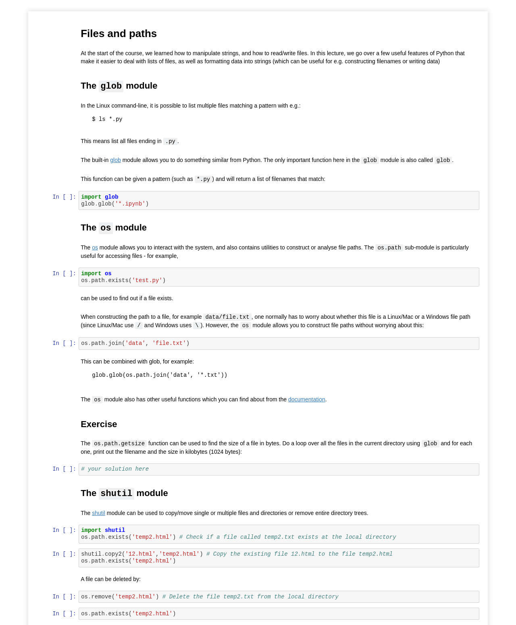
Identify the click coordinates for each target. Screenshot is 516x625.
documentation (307, 397)
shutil (99, 510)
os (96, 246)
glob (116, 159)
